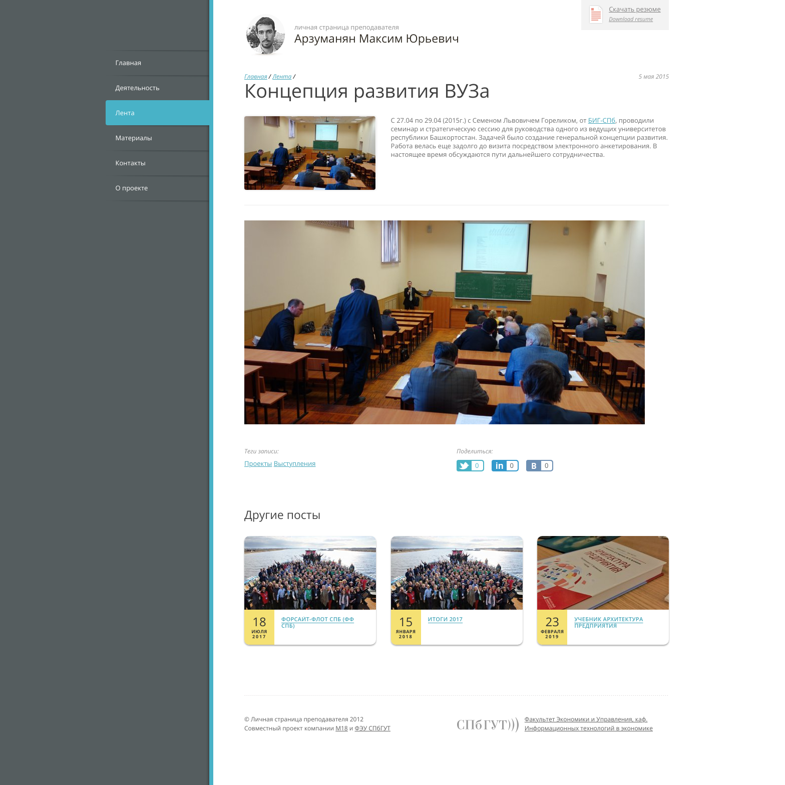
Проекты (258, 463)
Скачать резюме (635, 10)
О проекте (132, 187)
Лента (125, 112)
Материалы (134, 137)
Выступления (295, 463)
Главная (129, 62)
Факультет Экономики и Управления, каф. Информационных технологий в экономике (589, 723)
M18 (341, 728)
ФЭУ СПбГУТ (372, 728)
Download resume (631, 19)
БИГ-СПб (601, 120)
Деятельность (138, 87)
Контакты (131, 162)
